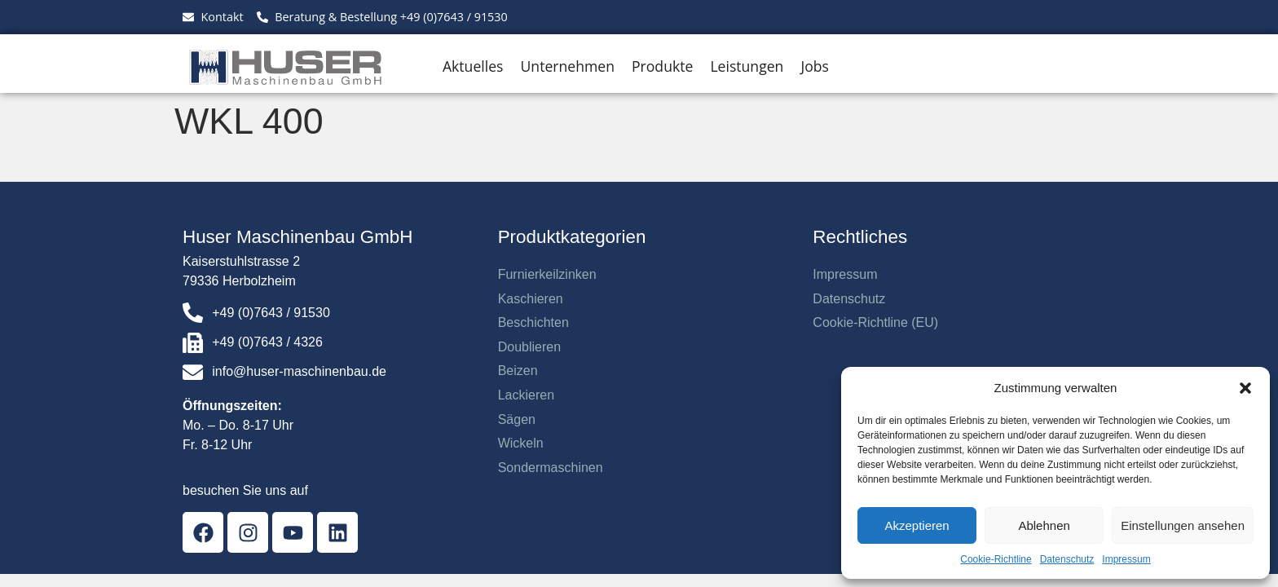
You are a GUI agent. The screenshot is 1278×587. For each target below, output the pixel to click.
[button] (1245, 388)
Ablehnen (1043, 525)
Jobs (814, 66)
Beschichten (533, 322)
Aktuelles (473, 66)
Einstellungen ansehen (1183, 525)
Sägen (516, 419)
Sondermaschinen (550, 467)
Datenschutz (1067, 559)
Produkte (662, 66)
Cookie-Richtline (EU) (875, 322)
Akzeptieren (916, 525)
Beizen (518, 370)
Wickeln (521, 443)
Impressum (1126, 559)
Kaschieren (530, 299)
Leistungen (746, 66)
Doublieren (529, 347)
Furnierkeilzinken (547, 274)
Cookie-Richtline (995, 559)
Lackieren (526, 395)
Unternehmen (568, 66)
